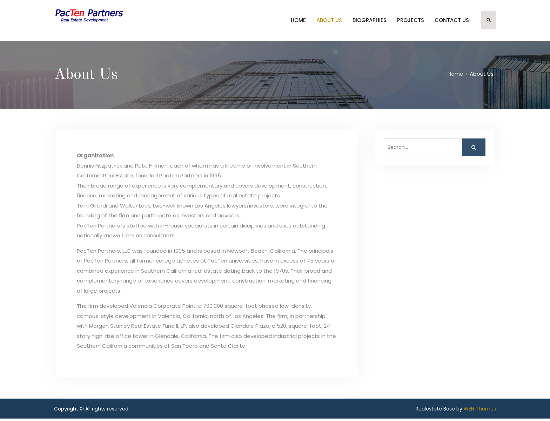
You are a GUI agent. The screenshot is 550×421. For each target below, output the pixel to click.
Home (298, 21)
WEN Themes (480, 411)
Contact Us (452, 21)
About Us (329, 21)
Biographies (370, 21)
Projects (410, 21)
